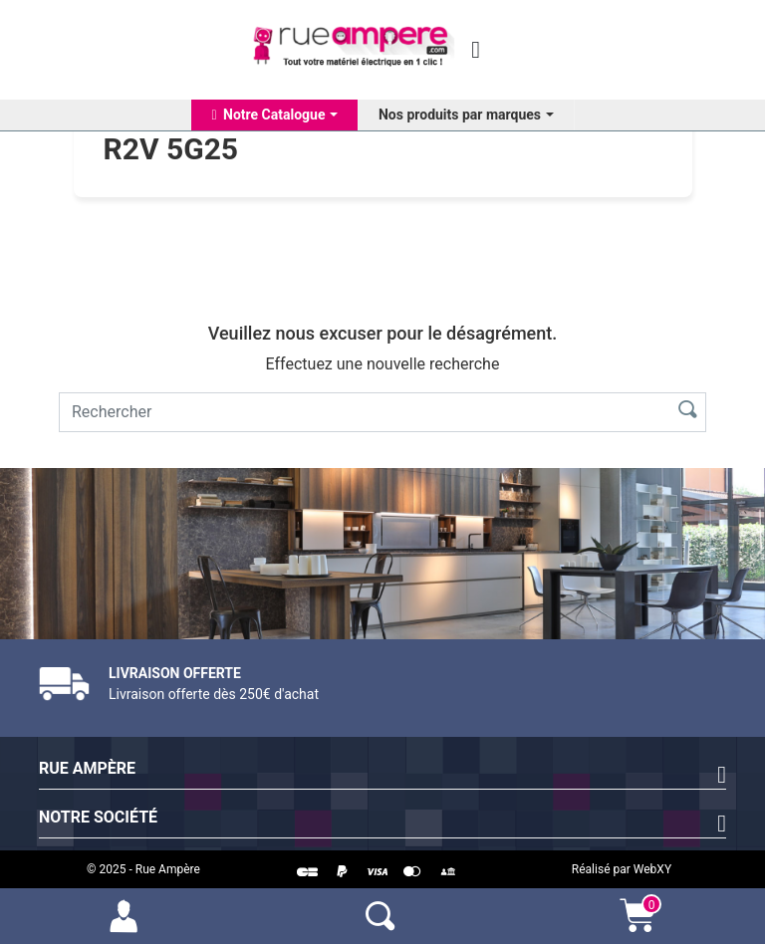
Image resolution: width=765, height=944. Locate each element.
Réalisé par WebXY (621, 869)
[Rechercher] (360, 412)
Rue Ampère (87, 768)
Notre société (98, 817)
